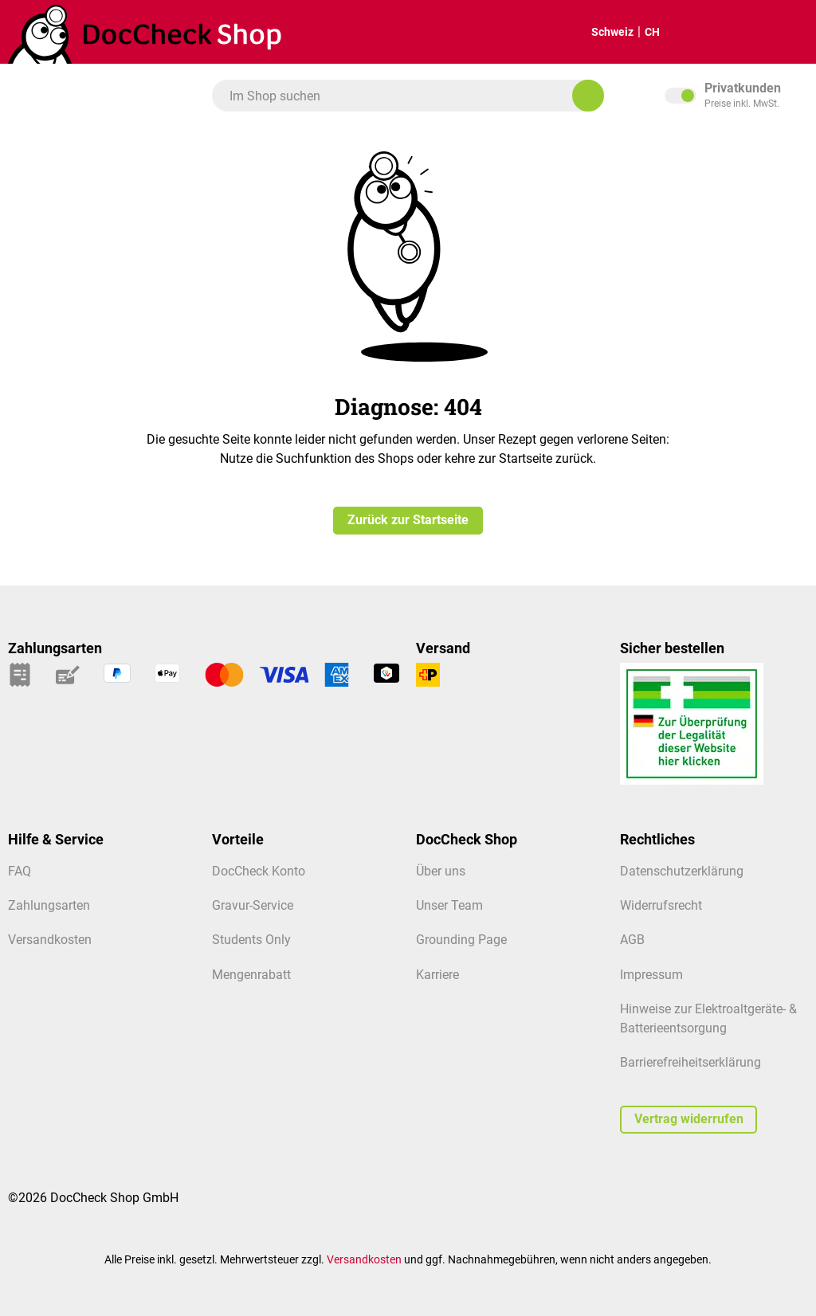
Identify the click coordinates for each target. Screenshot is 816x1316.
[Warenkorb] (734, 32)
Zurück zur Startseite (408, 520)
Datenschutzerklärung (681, 871)
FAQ (19, 871)
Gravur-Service (252, 906)
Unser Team (449, 906)
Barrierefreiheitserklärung (690, 1063)
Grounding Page (461, 940)
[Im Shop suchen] (588, 96)
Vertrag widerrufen (688, 1119)
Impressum (651, 975)
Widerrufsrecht (661, 906)
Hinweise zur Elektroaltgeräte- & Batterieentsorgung (708, 1018)
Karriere (437, 975)
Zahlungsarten (49, 906)
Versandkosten (50, 940)
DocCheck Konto (258, 871)
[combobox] (400, 96)
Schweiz (599, 32)
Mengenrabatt (251, 975)
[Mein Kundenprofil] (783, 32)
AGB (632, 940)
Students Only (251, 940)
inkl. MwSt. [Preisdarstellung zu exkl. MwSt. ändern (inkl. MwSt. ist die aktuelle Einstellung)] (736, 95)
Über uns (440, 871)
